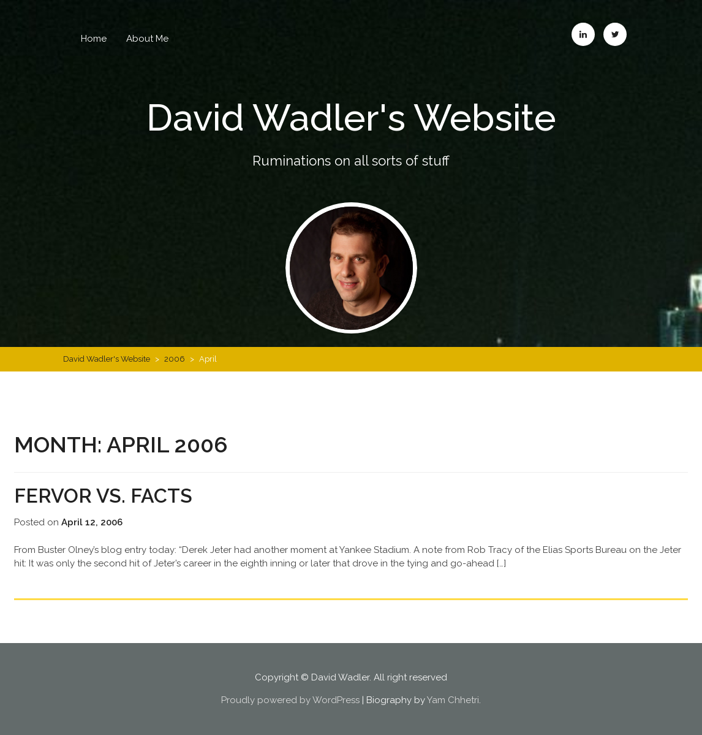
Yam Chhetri (453, 700)
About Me (147, 38)
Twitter (615, 34)
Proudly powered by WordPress (290, 700)
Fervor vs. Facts (103, 495)
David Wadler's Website (351, 117)
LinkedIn (583, 34)
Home (94, 38)
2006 (174, 359)
